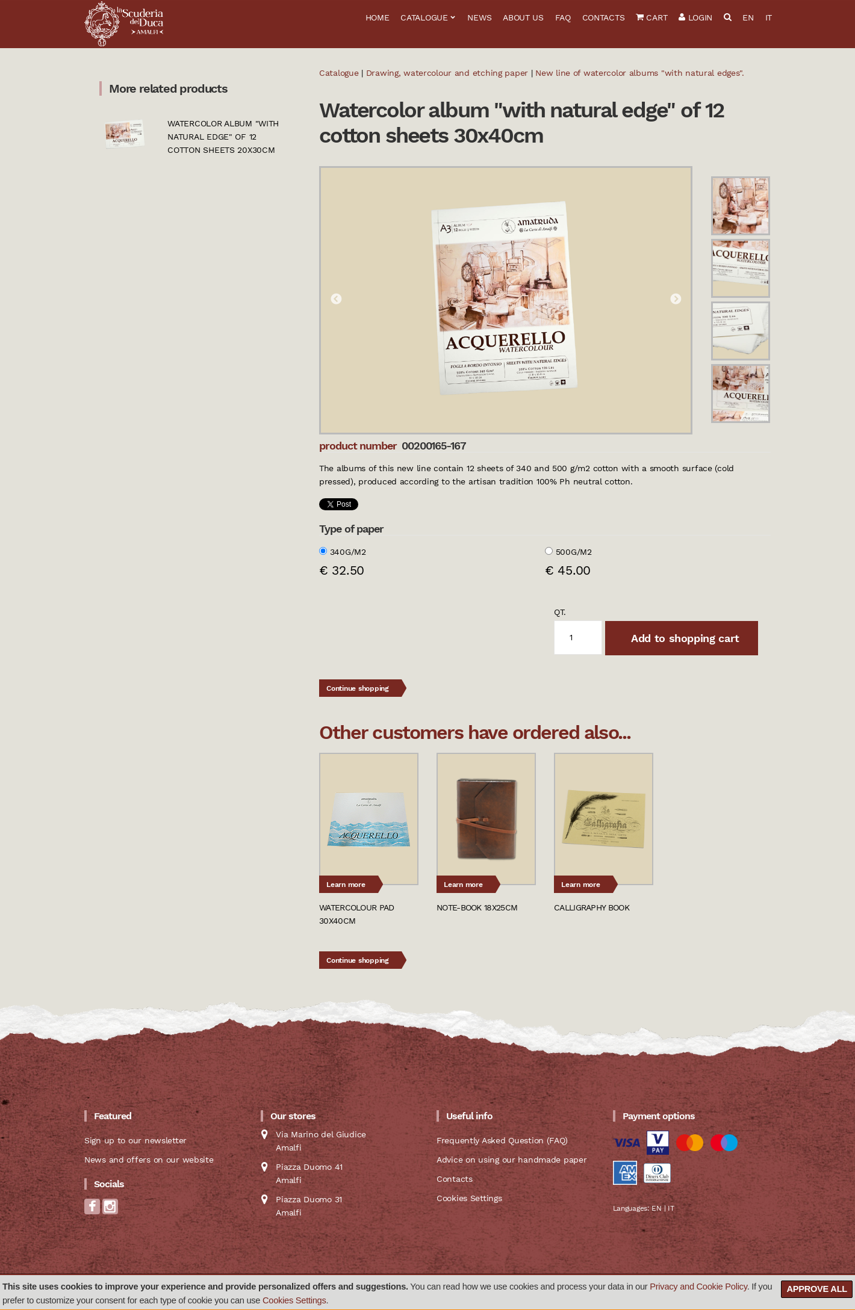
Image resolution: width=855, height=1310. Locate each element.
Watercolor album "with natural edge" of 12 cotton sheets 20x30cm (223, 137)
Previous (336, 300)
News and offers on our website (149, 1159)
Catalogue (423, 17)
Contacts (603, 17)
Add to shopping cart (683, 638)
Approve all (816, 1289)
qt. (560, 612)
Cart (651, 17)
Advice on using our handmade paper (511, 1159)
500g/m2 (574, 552)
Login (695, 17)
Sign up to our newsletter (135, 1140)
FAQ (563, 17)
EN (747, 17)
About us (523, 17)
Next (676, 300)
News (479, 17)
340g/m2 (348, 552)
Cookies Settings (294, 1300)
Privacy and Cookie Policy (698, 1286)
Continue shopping (357, 688)
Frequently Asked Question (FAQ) (502, 1140)
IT (768, 17)
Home (377, 17)
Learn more (345, 884)
